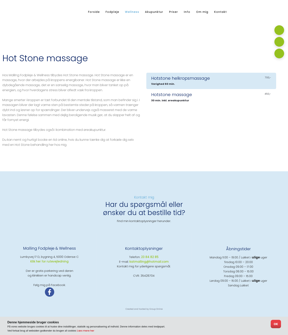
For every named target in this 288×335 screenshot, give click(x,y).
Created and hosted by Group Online (144, 309)
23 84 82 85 (150, 257)
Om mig (202, 12)
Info (187, 12)
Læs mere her (85, 330)
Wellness (132, 12)
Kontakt (220, 12)
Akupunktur (154, 12)
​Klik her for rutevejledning (49, 261)
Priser (173, 12)
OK (276, 324)
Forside (94, 12)
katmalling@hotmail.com (149, 262)
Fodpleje (112, 12)
